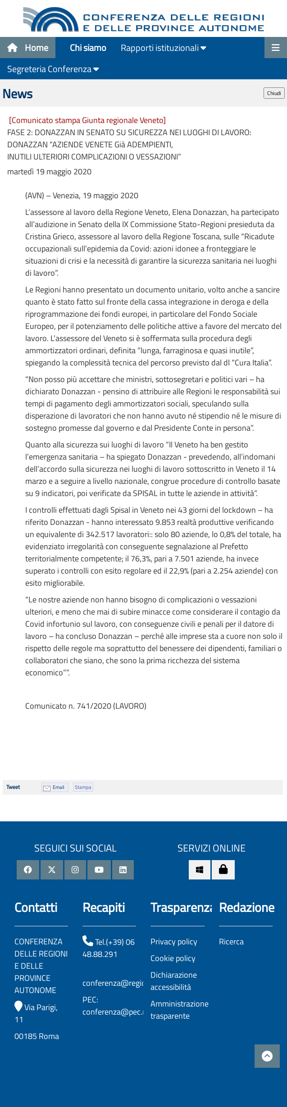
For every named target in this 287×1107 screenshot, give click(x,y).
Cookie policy (173, 958)
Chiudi (274, 93)
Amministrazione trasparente (179, 1010)
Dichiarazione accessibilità (173, 981)
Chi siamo (88, 48)
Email (58, 787)
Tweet (13, 787)
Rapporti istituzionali (163, 48)
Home (27, 48)
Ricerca (231, 941)
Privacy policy (173, 941)
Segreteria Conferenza (53, 69)
